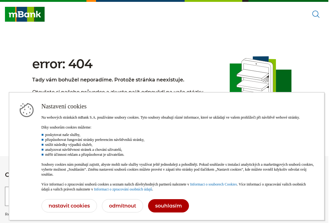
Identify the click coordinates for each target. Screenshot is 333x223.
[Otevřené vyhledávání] (316, 14)
